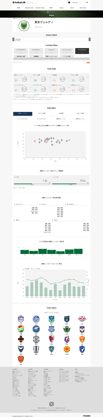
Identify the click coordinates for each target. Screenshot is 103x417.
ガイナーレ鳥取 (47, 385)
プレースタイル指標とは (79, 377)
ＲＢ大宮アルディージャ (33, 380)
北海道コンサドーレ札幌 (33, 371)
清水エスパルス (15, 384)
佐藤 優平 (35, 207)
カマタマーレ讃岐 (47, 388)
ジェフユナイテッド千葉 (17, 375)
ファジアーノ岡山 (15, 392)
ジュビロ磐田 (30, 388)
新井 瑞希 (86, 230)
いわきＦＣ (30, 377)
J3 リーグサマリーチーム (64, 379)
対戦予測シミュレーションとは (81, 380)
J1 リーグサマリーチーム (64, 371)
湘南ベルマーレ (31, 382)
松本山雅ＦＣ (46, 376)
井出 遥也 (60, 211)
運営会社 (57, 408)
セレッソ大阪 (15, 389)
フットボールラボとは (79, 373)
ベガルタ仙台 (30, 373)
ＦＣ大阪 (45, 382)
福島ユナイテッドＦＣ (48, 371)
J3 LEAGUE (46, 369)
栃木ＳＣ (45, 372)
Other (76, 369)
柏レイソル (14, 376)
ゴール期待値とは (78, 381)
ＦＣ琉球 (45, 395)
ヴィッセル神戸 (15, 390)
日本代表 (76, 372)
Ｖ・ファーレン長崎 (16, 395)
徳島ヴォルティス (31, 390)
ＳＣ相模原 (46, 375)
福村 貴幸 (35, 209)
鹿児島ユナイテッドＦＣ (48, 394)
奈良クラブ (46, 384)
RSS (88, 62)
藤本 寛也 (35, 213)
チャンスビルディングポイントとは (82, 375)
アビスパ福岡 (15, 394)
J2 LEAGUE (30, 369)
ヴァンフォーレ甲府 (32, 384)
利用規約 (40, 408)
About (72, 8)
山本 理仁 (60, 216)
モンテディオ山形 (31, 376)
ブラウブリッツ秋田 (32, 375)
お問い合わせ (62, 408)
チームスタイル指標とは (20, 96)
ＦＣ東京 (14, 377)
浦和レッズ (14, 373)
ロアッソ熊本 (46, 393)
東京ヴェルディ (15, 379)
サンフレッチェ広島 (16, 393)
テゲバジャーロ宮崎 (32, 395)
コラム (76, 371)
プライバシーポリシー (50, 408)
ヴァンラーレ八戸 (31, 372)
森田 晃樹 (48, 230)
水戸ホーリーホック (16, 372)
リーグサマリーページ (44, 97)
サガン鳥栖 (30, 393)
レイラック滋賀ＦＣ (48, 381)
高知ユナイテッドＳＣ (48, 390)
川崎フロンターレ (15, 381)
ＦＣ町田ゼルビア (15, 380)
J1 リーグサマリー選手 (63, 372)
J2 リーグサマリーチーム (64, 375)
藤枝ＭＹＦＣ (30, 389)
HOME (18, 8)
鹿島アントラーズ (15, 371)
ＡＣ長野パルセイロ (48, 377)
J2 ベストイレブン (63, 377)
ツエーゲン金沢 (47, 379)
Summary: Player (40, 8)
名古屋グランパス (15, 385)
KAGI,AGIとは (77, 376)
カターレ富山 (30, 386)
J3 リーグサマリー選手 (63, 380)
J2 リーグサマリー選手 (63, 376)
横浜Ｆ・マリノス (15, 382)
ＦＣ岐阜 (45, 380)
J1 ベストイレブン (63, 373)
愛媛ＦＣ (45, 389)
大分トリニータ (31, 394)
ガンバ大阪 (14, 388)
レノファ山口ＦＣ (47, 386)
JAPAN (51, 8)
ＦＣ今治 (30, 392)
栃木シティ (30, 379)
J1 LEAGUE (14, 369)
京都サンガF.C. (15, 386)
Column (61, 8)
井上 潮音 (60, 213)
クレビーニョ (34, 211)
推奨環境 (44, 408)
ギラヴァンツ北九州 (48, 392)
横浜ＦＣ (30, 381)
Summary (61, 369)
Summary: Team (29, 8)
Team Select (83, 8)
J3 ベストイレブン (63, 381)
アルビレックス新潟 (32, 385)
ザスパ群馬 (46, 373)
